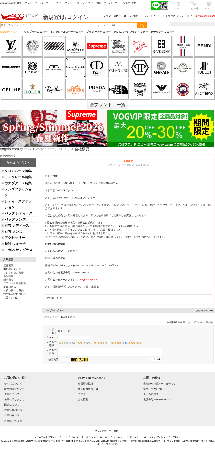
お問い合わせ (11, 415)
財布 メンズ (13, 231)
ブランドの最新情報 (14, 283)
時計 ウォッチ (15, 244)
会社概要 (83, 399)
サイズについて (13, 383)
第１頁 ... (188, 322)
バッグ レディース (18, 213)
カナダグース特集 (18, 183)
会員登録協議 (85, 383)
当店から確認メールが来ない (159, 383)
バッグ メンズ (15, 219)
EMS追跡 (133, 15)
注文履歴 (178, 24)
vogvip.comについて (53, 149)
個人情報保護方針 (88, 388)
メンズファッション (18, 192)
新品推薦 (8, 276)
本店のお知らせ (12, 269)
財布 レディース (17, 225)
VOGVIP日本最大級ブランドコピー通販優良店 (52, 440)
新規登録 (54, 17)
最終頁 (209, 322)
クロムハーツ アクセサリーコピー (132, 437)
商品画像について (14, 388)
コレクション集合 (13, 272)
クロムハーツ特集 (18, 171)
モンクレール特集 (18, 177)
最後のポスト (11, 286)
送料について (11, 394)
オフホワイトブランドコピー (49, 437)
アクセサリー (15, 238)
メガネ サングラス (18, 250)
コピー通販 (193, 7)
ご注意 (58, 297)
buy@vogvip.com (205, 15)
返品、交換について (154, 388)
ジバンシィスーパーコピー (78, 437)
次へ (202, 322)
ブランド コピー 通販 (89, 3)
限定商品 (8, 279)
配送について (11, 404)
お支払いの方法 (13, 420)
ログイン (78, 17)
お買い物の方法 (13, 409)
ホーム (25, 149)
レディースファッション (18, 204)
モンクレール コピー (103, 437)
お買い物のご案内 (13, 290)
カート (207, 24)
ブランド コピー (185, 15)
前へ (196, 322)
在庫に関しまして (14, 399)
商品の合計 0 (7, 155)
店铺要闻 (8, 265)
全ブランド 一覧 (108, 104)
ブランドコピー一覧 (114, 15)
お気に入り (193, 24)
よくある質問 (151, 394)
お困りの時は (11, 297)
